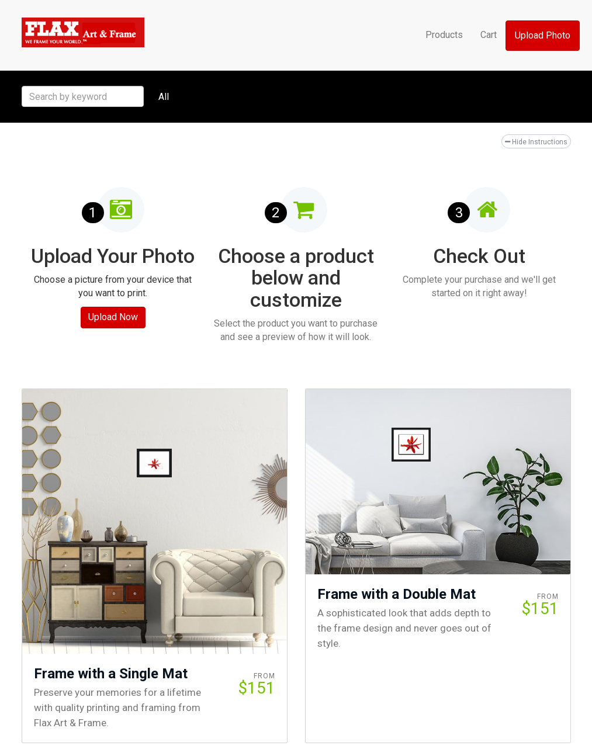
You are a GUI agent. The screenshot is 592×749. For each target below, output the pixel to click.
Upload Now (113, 317)
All (163, 96)
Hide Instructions (536, 142)
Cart (488, 34)
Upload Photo (542, 35)
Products (444, 34)
